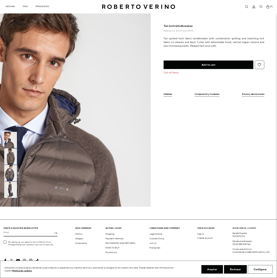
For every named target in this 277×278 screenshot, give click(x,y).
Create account (205, 238)
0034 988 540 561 (241, 244)
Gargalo (79, 238)
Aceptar (212, 269)
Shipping (109, 234)
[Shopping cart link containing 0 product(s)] (268, 6)
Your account (206, 228)
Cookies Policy (156, 238)
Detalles (168, 94)
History (78, 234)
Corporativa (81, 243)
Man (25, 6)
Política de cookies (22, 270)
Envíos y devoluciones (253, 94)
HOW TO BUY (112, 247)
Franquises (154, 247)
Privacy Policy (14, 244)
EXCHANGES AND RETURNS (120, 243)
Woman (10, 6)
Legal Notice (155, 234)
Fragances (42, 6)
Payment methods (114, 238)
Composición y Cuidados (207, 94)
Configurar (260, 269)
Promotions (111, 252)
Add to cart (209, 64)
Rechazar (235, 269)
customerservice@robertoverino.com (251, 252)
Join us (153, 243)
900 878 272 (238, 236)
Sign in (200, 234)
